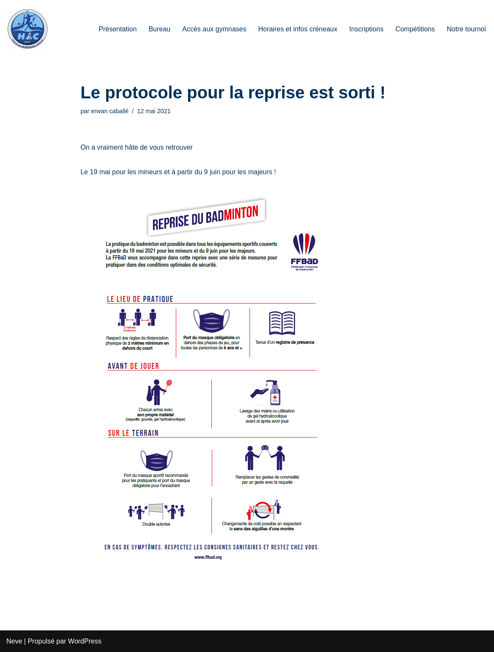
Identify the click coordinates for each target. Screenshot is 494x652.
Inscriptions (366, 29)
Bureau (160, 29)
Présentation (118, 29)
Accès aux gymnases (214, 29)
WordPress (85, 641)
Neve (14, 641)
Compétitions (415, 29)
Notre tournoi (466, 29)
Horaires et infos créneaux (297, 29)
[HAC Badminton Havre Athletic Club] (27, 29)
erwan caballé (110, 111)
